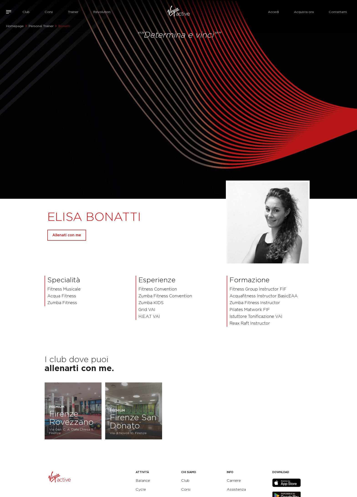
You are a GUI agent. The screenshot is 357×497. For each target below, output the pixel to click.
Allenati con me (66, 235)
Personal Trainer (41, 26)
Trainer (73, 12)
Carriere (234, 480)
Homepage (15, 26)
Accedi (273, 12)
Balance (143, 480)
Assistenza (236, 489)
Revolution (101, 12)
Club (26, 12)
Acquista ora (304, 12)
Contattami (338, 12)
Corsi (49, 12)
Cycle (141, 489)
